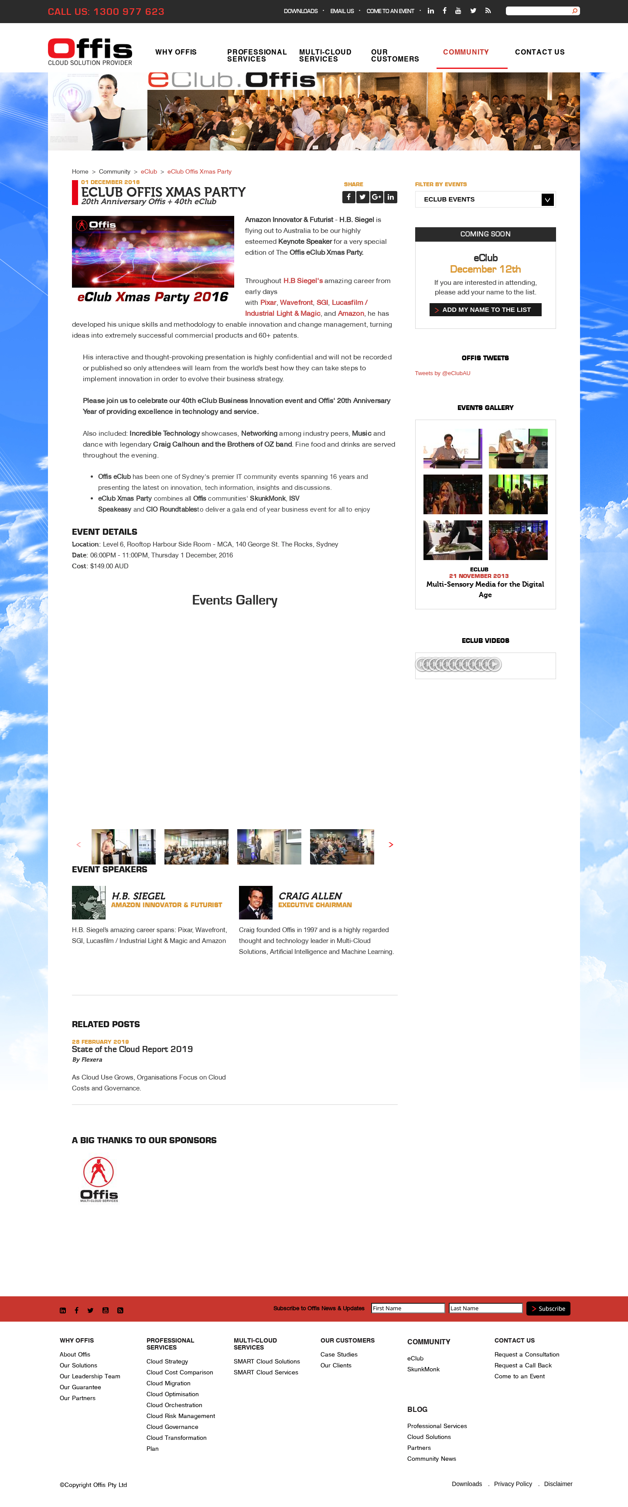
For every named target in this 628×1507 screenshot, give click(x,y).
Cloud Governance (172, 1427)
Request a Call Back (523, 1365)
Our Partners (78, 1398)
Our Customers (395, 57)
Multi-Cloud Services (325, 57)
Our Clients (336, 1365)
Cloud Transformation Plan (177, 1443)
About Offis (75, 1354)
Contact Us (540, 53)
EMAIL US (342, 11)
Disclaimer (558, 1483)
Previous (78, 844)
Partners (419, 1448)
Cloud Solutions (429, 1437)
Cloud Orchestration (174, 1405)
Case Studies (339, 1354)
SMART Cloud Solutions (267, 1361)
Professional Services (257, 57)
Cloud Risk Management (181, 1416)
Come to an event (390, 11)
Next (391, 844)
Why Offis (176, 53)
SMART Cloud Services (266, 1372)
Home (80, 171)
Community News (431, 1459)
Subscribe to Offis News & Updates (319, 1308)
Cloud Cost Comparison (180, 1372)
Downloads (300, 11)
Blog (417, 1410)
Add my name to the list (487, 309)
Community (466, 53)
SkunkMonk (423, 1369)
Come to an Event (520, 1376)
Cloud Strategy (167, 1361)
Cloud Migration (169, 1383)
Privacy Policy (513, 1483)
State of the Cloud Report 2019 (132, 1049)
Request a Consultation (527, 1354)
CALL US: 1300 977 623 (106, 12)
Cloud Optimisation (173, 1394)
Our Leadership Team (90, 1376)
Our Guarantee (80, 1387)
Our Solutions (78, 1365)
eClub (149, 171)
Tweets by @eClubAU (443, 373)
